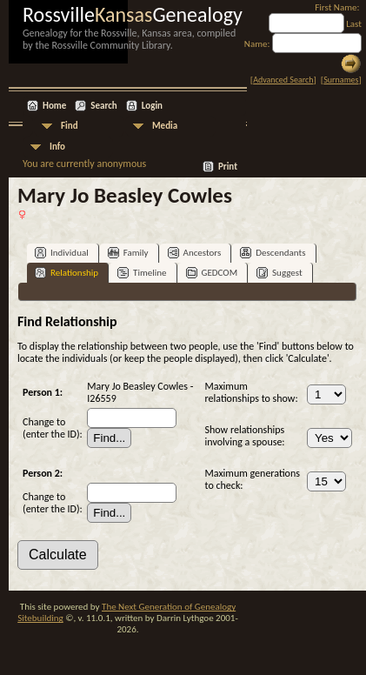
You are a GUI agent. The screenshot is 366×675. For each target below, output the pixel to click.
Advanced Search (283, 79)
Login (152, 105)
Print (227, 166)
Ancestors (195, 252)
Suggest (279, 272)
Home (54, 105)
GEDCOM (212, 272)
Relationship (66, 272)
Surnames (340, 79)
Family (128, 252)
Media (164, 125)
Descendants (272, 252)
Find (69, 125)
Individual (62, 252)
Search (103, 105)
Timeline (141, 272)
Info (57, 146)
